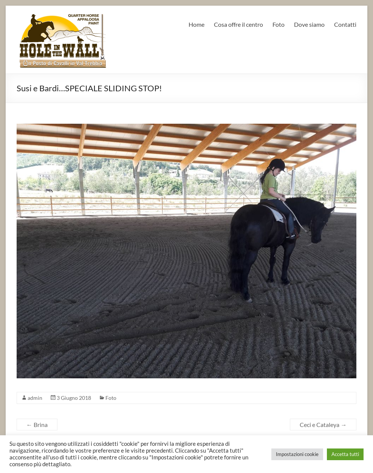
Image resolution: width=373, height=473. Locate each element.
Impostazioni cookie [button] (297, 454)
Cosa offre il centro (238, 24)
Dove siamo (309, 24)
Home (196, 24)
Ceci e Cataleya (323, 424)
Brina (37, 424)
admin (35, 398)
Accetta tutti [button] (345, 454)
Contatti (345, 24)
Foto (278, 24)
